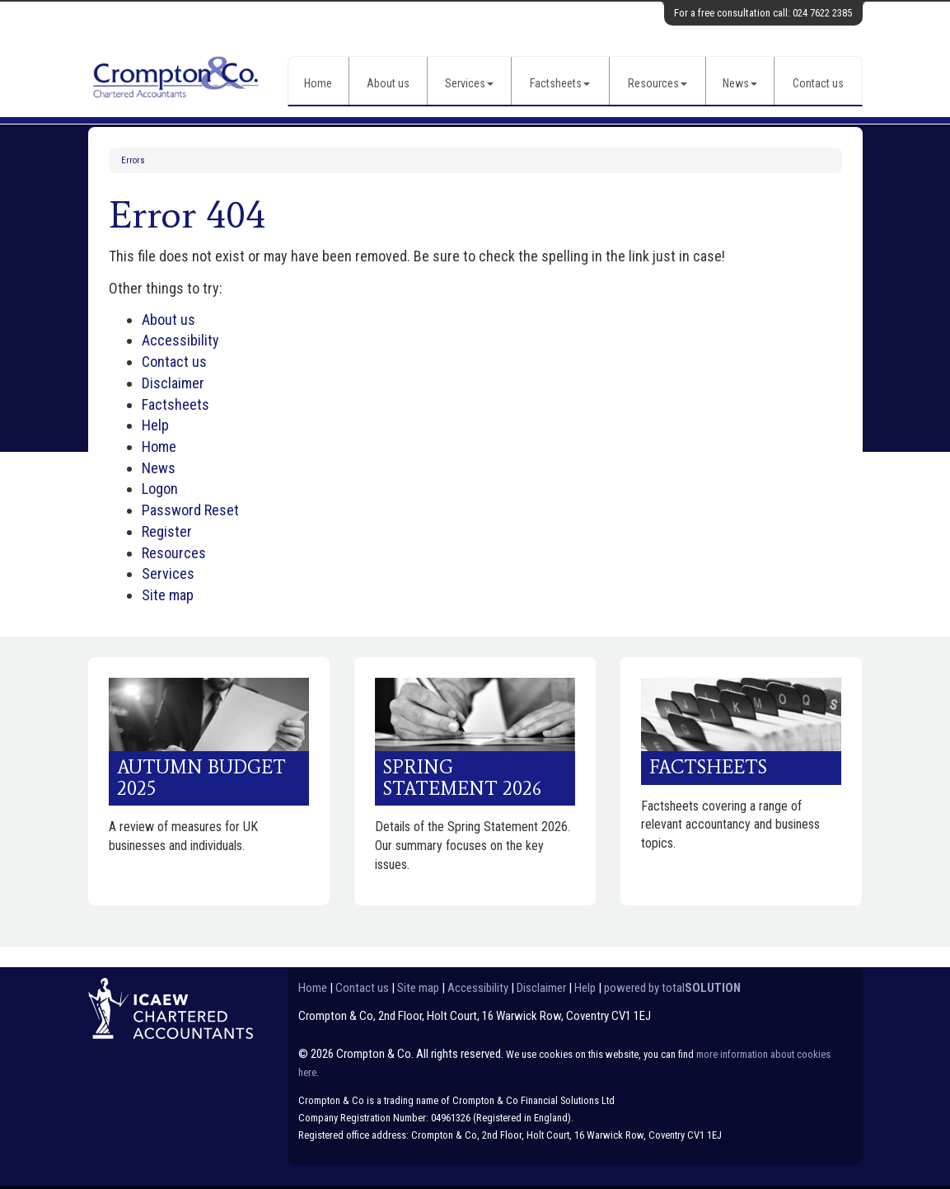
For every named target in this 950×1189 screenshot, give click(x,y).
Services (469, 83)
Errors (133, 160)
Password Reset (190, 510)
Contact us (818, 83)
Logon (160, 488)
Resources (657, 83)
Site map (168, 595)
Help (155, 425)
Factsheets (560, 83)
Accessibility (180, 340)
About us (388, 83)
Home (318, 83)
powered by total (672, 987)
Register (167, 531)
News (740, 83)
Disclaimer (173, 383)
